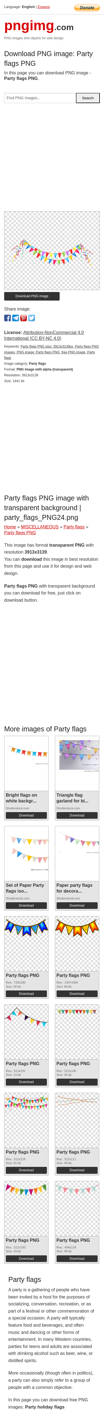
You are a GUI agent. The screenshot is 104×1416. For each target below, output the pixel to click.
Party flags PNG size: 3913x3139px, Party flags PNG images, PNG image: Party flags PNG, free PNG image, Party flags (51, 352)
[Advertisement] (52, 159)
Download (26, 815)
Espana (44, 7)
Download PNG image (32, 296)
